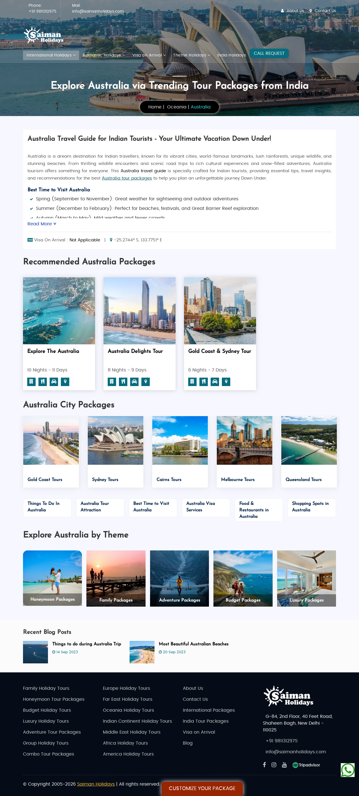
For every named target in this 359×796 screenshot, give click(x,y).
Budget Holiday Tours (47, 710)
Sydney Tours (105, 480)
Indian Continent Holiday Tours (137, 721)
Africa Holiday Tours (125, 743)
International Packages (209, 710)
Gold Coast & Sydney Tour (219, 351)
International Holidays (51, 55)
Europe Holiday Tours (126, 688)
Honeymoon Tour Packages (53, 699)
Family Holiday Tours (46, 688)
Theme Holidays (191, 55)
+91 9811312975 (42, 11)
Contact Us (323, 11)
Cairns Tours (169, 480)
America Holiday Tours (128, 754)
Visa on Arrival (149, 55)
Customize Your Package (202, 788)
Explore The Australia (53, 351)
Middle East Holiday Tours (131, 732)
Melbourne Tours (238, 480)
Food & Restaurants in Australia (254, 510)
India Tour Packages (206, 721)
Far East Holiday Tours (127, 699)
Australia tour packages (127, 178)
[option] (59, 336)
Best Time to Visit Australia (58, 190)
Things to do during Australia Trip (86, 644)
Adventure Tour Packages (52, 732)
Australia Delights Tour (135, 351)
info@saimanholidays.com (98, 11)
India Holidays (231, 55)
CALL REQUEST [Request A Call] (269, 53)
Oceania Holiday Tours (128, 710)
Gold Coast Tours (44, 480)
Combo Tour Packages (48, 754)
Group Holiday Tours (45, 743)
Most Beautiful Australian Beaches (194, 644)
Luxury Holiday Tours (46, 721)
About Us (292, 11)
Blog (188, 743)
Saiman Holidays (96, 784)
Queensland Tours (304, 480)
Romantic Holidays (104, 55)
